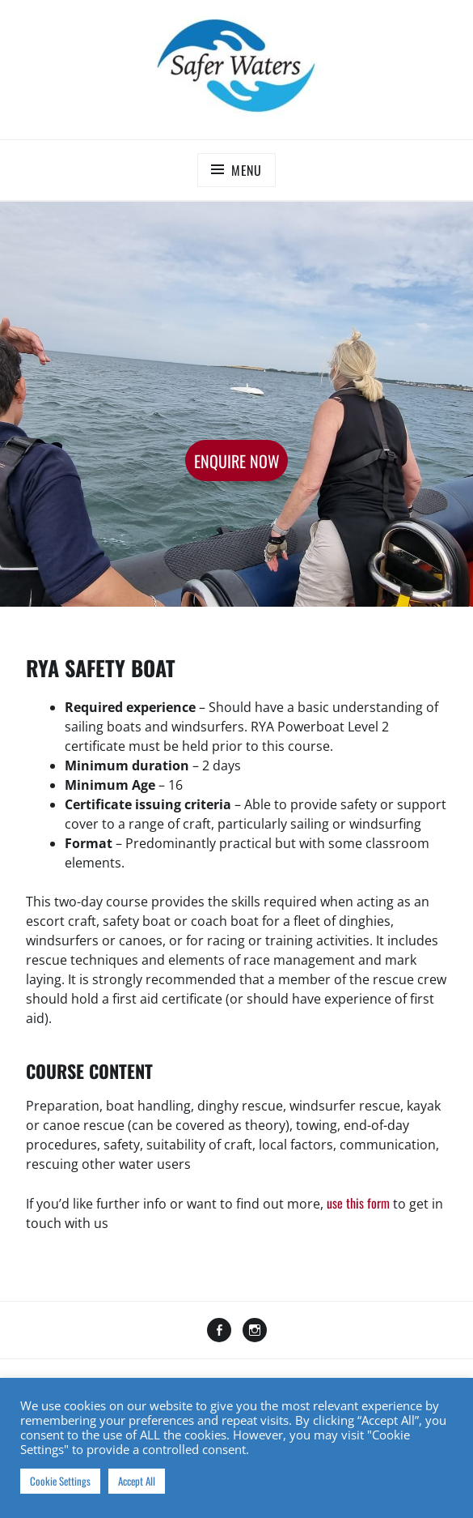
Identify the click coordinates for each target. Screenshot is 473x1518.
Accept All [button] (136, 1481)
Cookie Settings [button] (60, 1481)
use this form (358, 1203)
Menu (246, 170)
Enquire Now (237, 461)
